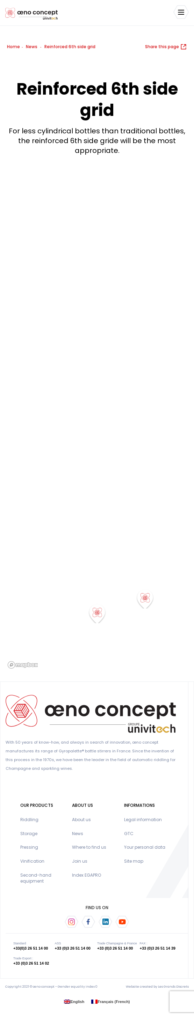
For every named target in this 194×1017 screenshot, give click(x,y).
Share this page (166, 47)
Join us (79, 861)
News (31, 47)
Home (13, 47)
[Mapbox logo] (22, 665)
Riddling (29, 820)
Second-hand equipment (35, 878)
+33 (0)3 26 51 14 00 (72, 948)
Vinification (32, 861)
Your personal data (144, 847)
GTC (129, 834)
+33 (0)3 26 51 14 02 (31, 963)
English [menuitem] (77, 1001)
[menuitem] (74, 1002)
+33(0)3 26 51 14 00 (30, 948)
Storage (28, 834)
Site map (133, 861)
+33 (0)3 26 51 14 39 (157, 948)
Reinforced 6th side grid (69, 47)
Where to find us (89, 847)
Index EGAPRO (86, 875)
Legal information (143, 820)
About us (81, 820)
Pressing (29, 847)
